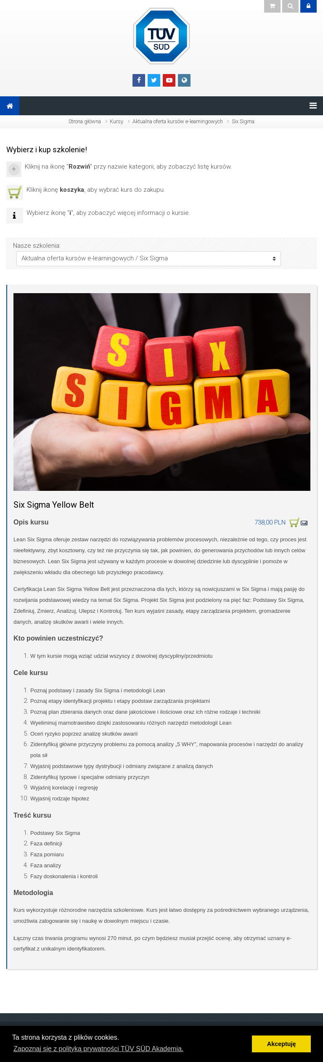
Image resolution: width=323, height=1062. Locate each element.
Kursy (116, 121)
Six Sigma (243, 121)
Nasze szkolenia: (37, 245)
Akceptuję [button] (281, 1044)
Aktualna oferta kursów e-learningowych (177, 121)
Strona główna (85, 121)
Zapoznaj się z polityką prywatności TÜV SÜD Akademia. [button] (98, 1048)
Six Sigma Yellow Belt (53, 505)
